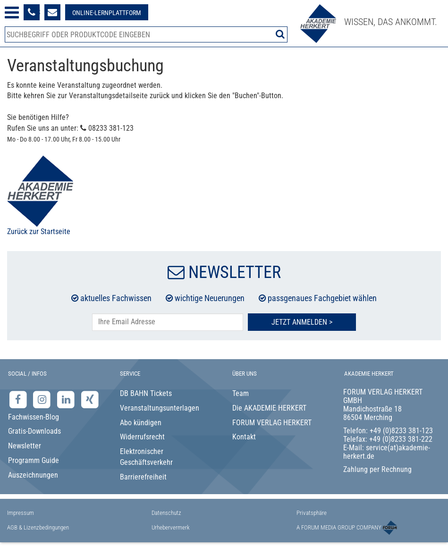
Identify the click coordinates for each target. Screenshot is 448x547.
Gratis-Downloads (34, 431)
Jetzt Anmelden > (301, 322)
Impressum (20, 512)
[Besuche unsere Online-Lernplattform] (106, 12)
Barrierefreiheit (143, 476)
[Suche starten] (280, 34)
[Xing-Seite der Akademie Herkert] (90, 399)
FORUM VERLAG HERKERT (272, 422)
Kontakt (244, 436)
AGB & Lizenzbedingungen (38, 527)
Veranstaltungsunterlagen (159, 408)
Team (240, 393)
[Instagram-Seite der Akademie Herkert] (43, 399)
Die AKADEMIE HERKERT (269, 408)
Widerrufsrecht (142, 436)
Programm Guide (33, 460)
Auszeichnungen (33, 475)
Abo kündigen (140, 422)
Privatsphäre (311, 512)
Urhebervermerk (171, 527)
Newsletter (24, 445)
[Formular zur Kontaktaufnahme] (52, 12)
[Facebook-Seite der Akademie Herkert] (19, 399)
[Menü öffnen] (12, 12)
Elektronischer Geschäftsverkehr (146, 457)
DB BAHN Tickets (146, 393)
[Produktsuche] (146, 34)
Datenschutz (166, 512)
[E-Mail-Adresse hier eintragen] (167, 322)
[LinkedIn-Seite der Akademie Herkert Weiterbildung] (67, 399)
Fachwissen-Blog (33, 416)
